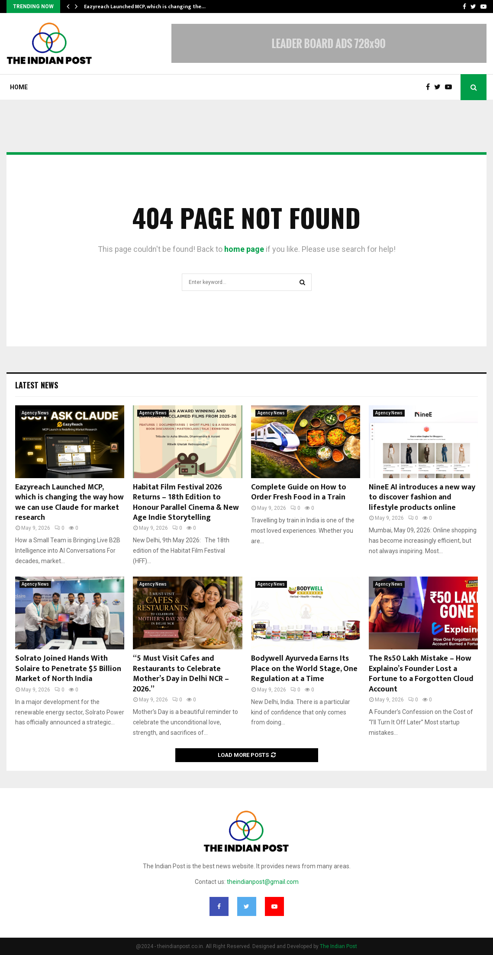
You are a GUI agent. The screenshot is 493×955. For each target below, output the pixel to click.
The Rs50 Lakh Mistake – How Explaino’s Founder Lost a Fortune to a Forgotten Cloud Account (421, 673)
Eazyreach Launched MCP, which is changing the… (145, 6)
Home (19, 87)
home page (244, 249)
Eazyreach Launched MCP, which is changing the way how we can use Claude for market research (69, 502)
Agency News (35, 413)
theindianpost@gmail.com (263, 881)
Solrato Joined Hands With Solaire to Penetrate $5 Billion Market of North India (68, 668)
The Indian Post (338, 946)
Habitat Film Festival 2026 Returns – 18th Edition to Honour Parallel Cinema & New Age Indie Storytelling (186, 502)
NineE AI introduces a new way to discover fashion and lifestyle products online (422, 497)
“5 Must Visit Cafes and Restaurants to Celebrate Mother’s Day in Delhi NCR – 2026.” (181, 673)
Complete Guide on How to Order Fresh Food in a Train (298, 492)
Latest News (36, 385)
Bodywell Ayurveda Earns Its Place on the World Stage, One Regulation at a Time (304, 668)
